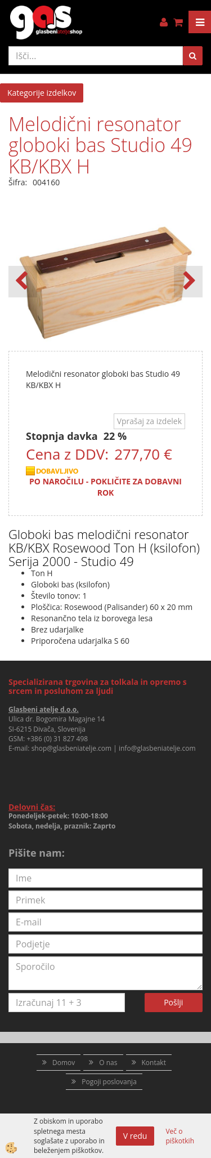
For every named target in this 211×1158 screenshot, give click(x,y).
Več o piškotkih (179, 1136)
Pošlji (173, 1002)
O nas (108, 1062)
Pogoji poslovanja (109, 1081)
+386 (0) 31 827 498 (57, 738)
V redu (135, 1135)
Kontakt (154, 1062)
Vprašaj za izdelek (149, 421)
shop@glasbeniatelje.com (72, 748)
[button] (188, 281)
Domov (63, 1062)
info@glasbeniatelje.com (157, 748)
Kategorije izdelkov (41, 92)
